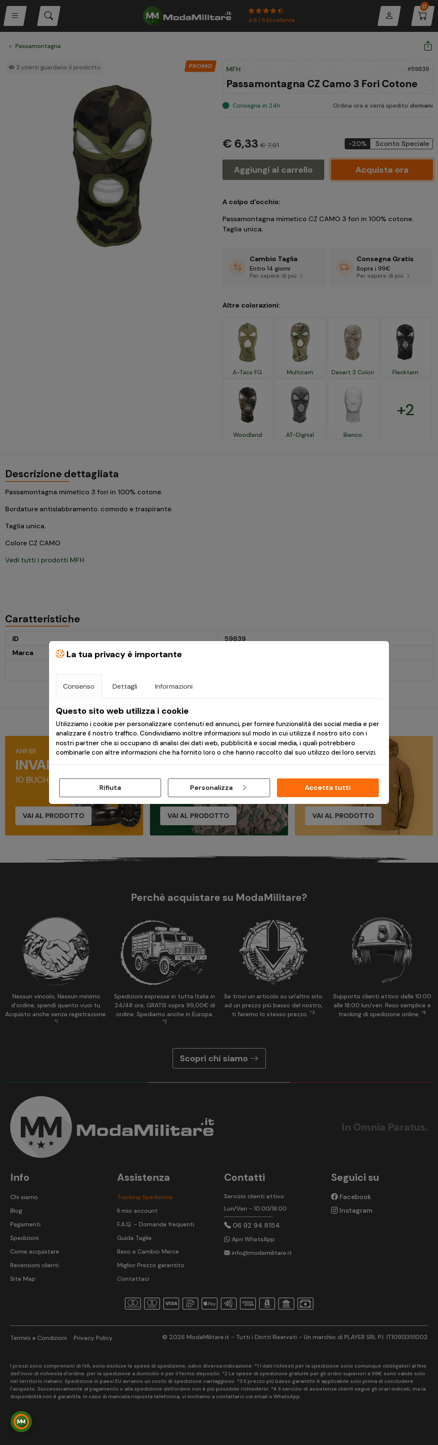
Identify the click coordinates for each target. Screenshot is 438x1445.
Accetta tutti (328, 787)
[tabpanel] (219, 732)
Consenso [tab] (79, 686)
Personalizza (219, 787)
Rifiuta (110, 787)
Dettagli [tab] (124, 686)
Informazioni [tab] (174, 686)
